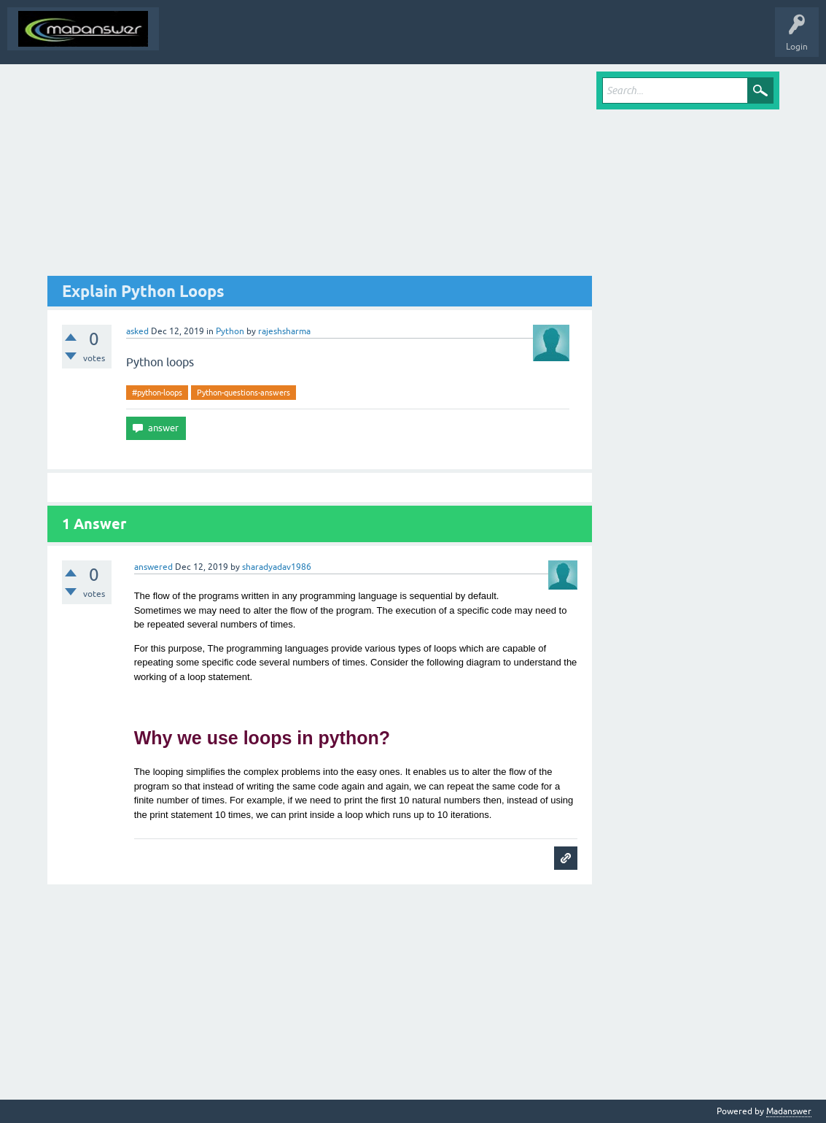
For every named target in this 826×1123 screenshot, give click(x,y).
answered (153, 567)
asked (137, 331)
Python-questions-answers (243, 392)
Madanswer (788, 1111)
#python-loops (157, 392)
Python (230, 331)
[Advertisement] (320, 174)
